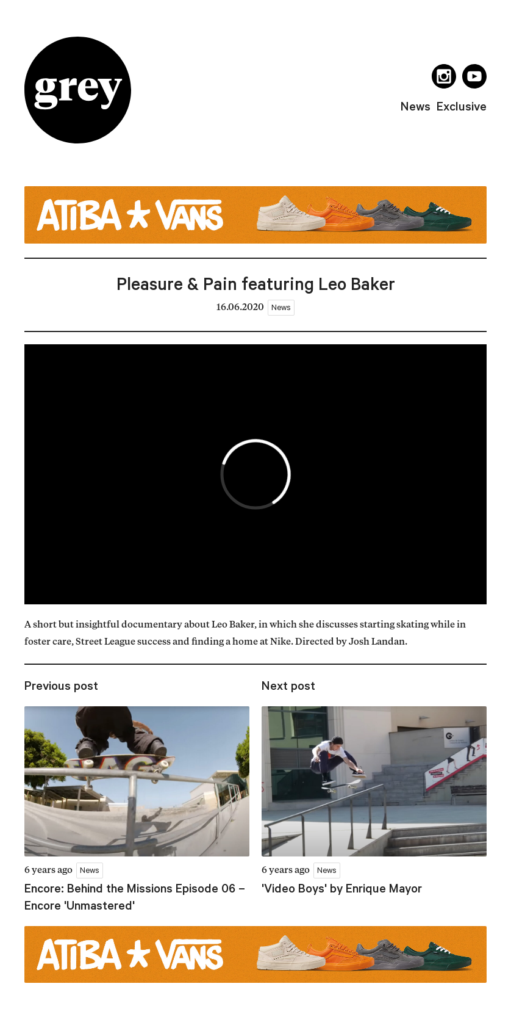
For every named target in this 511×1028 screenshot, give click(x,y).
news (416, 106)
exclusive (462, 106)
